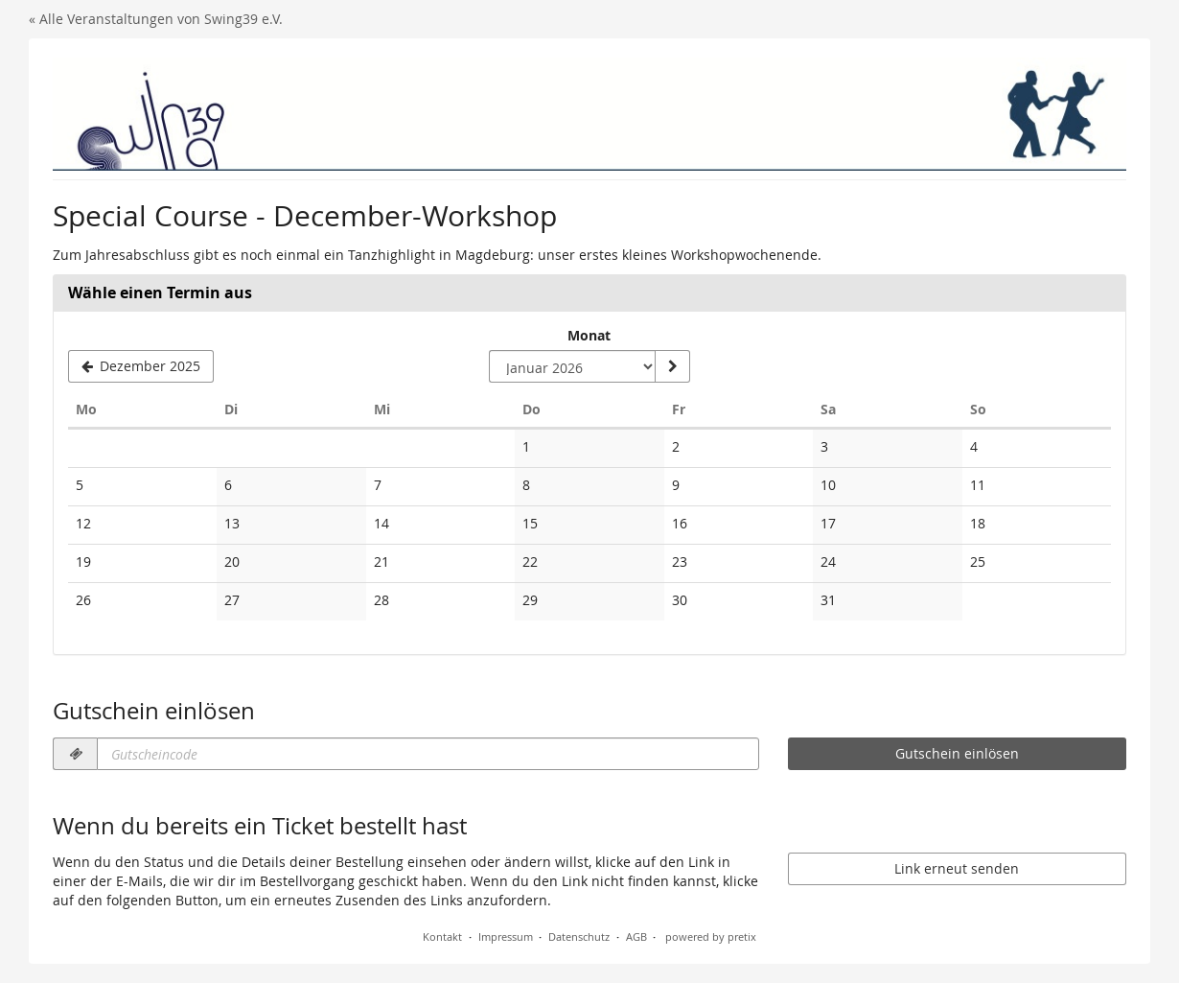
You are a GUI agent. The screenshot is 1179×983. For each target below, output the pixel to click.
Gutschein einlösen (957, 753)
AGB (636, 936)
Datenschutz (579, 936)
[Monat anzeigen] (672, 366)
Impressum (505, 936)
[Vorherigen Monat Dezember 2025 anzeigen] (141, 366)
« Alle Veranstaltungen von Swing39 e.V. (156, 19)
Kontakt (442, 936)
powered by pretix (710, 936)
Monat (589, 335)
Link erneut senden (956, 868)
